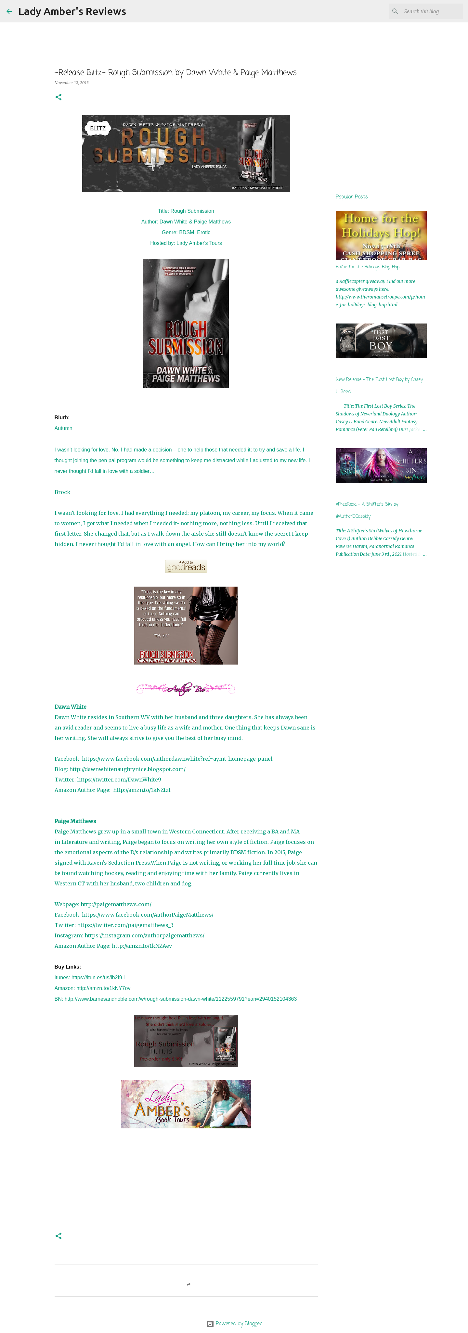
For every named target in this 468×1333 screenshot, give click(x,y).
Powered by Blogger (234, 1324)
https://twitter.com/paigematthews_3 (125, 925)
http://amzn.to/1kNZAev (142, 946)
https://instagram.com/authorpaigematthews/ (144, 935)
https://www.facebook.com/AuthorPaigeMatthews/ (148, 914)
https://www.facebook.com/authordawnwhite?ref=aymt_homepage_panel (177, 758)
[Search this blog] (429, 11)
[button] (58, 97)
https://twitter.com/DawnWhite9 (119, 779)
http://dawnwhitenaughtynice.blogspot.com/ (127, 769)
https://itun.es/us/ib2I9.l (98, 977)
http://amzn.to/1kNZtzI (142, 790)
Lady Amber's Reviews (72, 11)
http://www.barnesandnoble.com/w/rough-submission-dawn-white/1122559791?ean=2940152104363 (181, 999)
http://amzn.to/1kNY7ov (103, 988)
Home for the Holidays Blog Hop (367, 267)
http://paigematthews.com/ (116, 904)
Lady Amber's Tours (199, 243)
